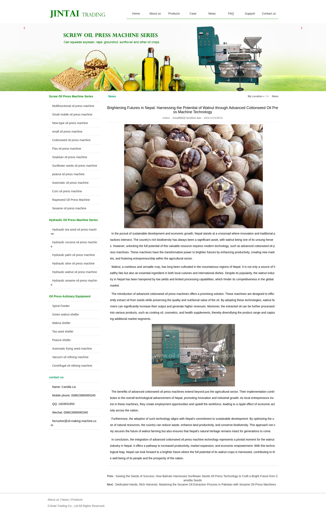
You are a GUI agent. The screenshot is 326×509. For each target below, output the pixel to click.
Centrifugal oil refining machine (72, 365)
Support (250, 13)
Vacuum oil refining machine (70, 357)
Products (174, 13)
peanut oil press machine (68, 174)
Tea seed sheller (62, 331)
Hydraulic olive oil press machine (73, 263)
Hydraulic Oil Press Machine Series (73, 220)
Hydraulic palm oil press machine (73, 255)
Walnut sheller (61, 323)
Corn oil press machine (67, 191)
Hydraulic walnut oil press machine (74, 272)
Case (193, 13)
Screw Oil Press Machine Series (71, 96)
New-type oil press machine (70, 123)
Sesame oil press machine (69, 208)
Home (136, 13)
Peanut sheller (61, 340)
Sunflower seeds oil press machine (74, 165)
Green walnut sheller (65, 314)
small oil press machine (67, 131)
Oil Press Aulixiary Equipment (69, 296)
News (212, 13)
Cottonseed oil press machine (71, 140)
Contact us (269, 13)
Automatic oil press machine (70, 182)
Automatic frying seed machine (72, 348)
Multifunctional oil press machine (73, 106)
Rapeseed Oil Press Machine (71, 199)
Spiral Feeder (61, 306)
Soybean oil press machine (69, 157)
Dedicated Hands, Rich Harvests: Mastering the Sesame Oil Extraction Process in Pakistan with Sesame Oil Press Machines (195, 484)
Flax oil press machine (66, 148)
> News (272, 96)
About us (155, 13)
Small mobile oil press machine (72, 114)
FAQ (231, 13)
